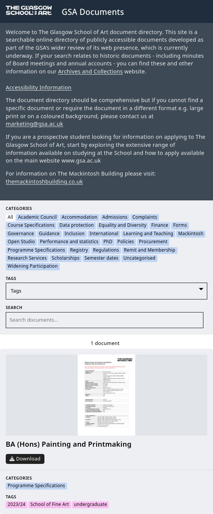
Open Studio (21, 242)
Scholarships (65, 258)
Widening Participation (33, 266)
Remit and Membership (149, 250)
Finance (159, 225)
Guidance (49, 234)
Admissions (114, 217)
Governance (21, 234)
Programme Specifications (36, 250)
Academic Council (37, 217)
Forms (180, 225)
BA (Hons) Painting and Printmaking (68, 444)
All (10, 217)
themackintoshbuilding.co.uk (44, 182)
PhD (108, 242)
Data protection (76, 225)
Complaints (145, 217)
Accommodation (79, 217)
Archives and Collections (90, 72)
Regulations (106, 250)
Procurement (153, 242)
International (104, 234)
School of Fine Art (49, 504)
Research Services (27, 258)
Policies (126, 242)
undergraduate (90, 504)
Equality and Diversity (122, 225)
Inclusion (75, 234)
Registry (79, 250)
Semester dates (102, 258)
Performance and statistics (69, 242)
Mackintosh (190, 234)
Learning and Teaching (148, 234)
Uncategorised (139, 258)
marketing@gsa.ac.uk (34, 124)
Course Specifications (31, 225)
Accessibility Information (39, 88)
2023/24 (16, 504)
